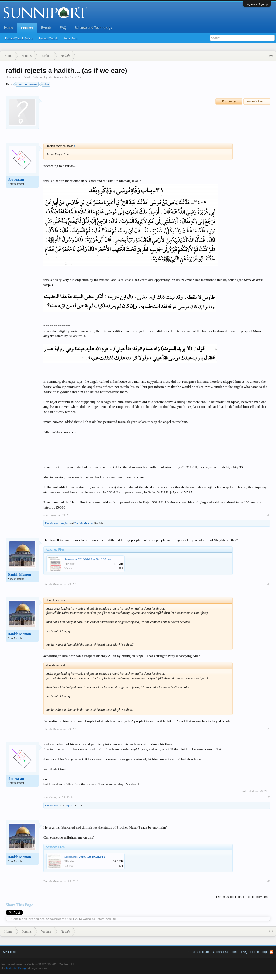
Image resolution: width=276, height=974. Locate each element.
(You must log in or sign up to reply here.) (243, 896)
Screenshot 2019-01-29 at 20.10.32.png (87, 559)
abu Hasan (55, 77)
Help (235, 952)
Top (264, 952)
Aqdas (64, 523)
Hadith (29, 77)
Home (8, 28)
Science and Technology (93, 28)
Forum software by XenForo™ (38, 964)
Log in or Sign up (257, 4)
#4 (268, 584)
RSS (271, 952)
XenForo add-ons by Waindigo (42, 918)
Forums (27, 28)
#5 (268, 515)
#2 (268, 797)
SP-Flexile (10, 952)
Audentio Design (16, 968)
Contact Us (221, 952)
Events (46, 28)
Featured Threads (48, 38)
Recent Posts (70, 38)
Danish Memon (83, 523)
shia (45, 84)
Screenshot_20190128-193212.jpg (84, 856)
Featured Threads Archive (19, 38)
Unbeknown (52, 523)
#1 (268, 881)
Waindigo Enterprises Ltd (99, 918)
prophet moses (26, 84)
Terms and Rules (198, 952)
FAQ (63, 28)
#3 (268, 728)
